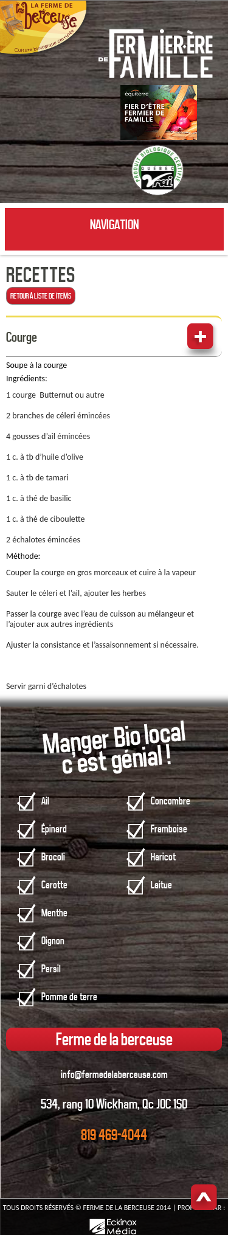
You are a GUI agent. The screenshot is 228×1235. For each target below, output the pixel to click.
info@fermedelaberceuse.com (114, 1075)
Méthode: (23, 556)
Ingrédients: (26, 378)
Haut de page (204, 1198)
